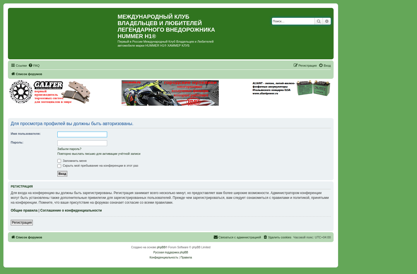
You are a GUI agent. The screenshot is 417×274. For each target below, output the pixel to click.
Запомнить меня (72, 160)
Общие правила (24, 210)
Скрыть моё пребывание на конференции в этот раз (97, 165)
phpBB (161, 247)
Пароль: (17, 142)
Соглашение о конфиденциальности (71, 210)
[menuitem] (34, 65)
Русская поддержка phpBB (170, 252)
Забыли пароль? (69, 149)
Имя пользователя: (26, 133)
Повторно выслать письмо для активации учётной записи (99, 153)
